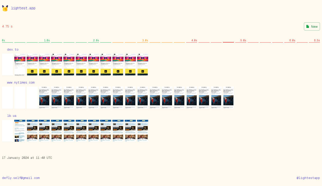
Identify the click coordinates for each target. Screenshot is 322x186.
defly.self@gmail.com (20, 178)
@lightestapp (308, 178)
